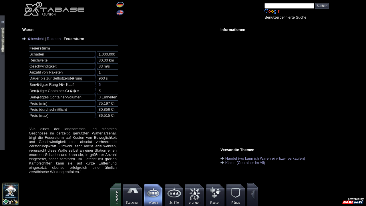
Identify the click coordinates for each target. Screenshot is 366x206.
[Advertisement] (271, 76)
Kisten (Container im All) (245, 163)
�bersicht (35, 39)
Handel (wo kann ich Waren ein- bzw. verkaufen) (265, 158)
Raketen (54, 39)
